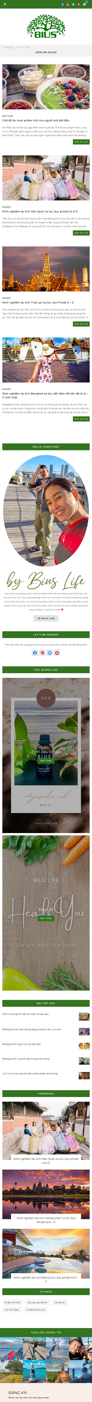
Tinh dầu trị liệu (46, 751)
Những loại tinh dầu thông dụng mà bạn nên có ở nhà (31, 1029)
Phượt (6, 210)
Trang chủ (9, 47)
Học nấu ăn (60, 1302)
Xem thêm (46, 761)
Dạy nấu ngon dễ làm (37, 1302)
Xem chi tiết (81, 142)
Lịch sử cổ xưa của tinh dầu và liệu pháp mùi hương (30, 1073)
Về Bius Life (46, 618)
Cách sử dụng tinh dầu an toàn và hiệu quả (25, 1014)
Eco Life (7, 116)
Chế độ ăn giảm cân (35, 1309)
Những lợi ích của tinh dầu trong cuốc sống (25, 1058)
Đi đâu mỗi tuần (12, 1302)
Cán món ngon (12, 1309)
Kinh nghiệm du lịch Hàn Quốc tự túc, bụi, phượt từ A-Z (40, 214)
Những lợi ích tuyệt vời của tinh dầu (21, 1044)
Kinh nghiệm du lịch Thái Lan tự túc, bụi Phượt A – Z (38, 305)
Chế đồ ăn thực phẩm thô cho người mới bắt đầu (35, 120)
